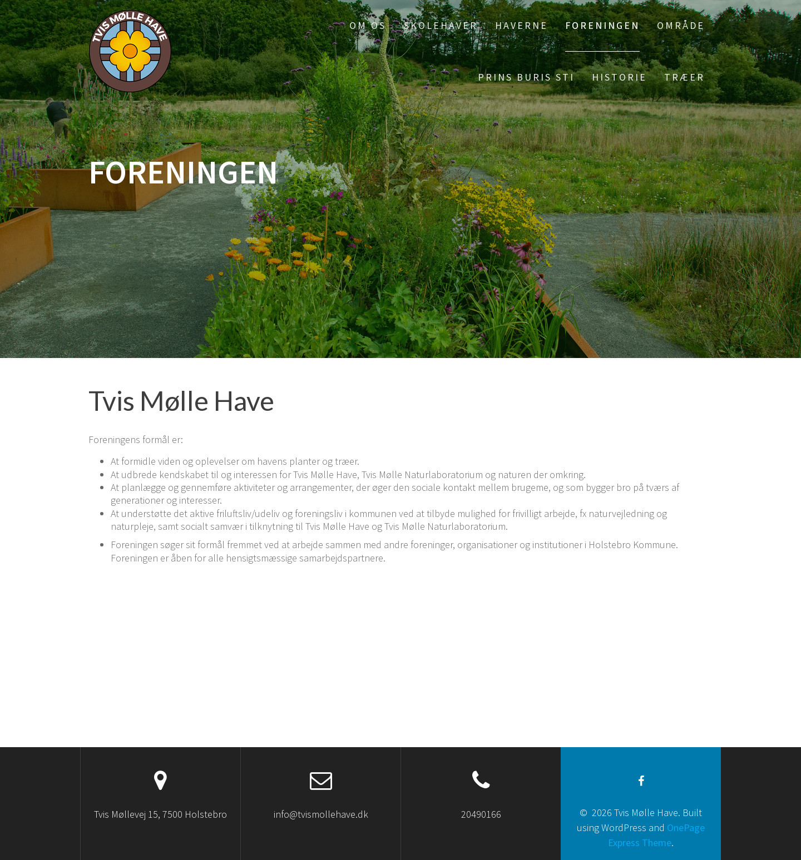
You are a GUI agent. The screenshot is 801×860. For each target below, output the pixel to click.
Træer (684, 77)
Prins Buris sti (526, 77)
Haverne (521, 25)
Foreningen (602, 25)
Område (681, 25)
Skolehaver (441, 25)
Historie (619, 77)
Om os (367, 25)
